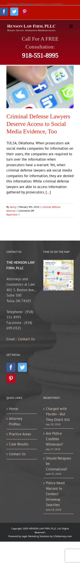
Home (13, 408)
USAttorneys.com (62, 536)
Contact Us (26, 339)
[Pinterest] (10, 378)
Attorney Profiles (15, 421)
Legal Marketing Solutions (35, 536)
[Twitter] (22, 367)
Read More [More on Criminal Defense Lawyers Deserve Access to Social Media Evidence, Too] (11, 214)
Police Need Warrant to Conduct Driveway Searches (55, 494)
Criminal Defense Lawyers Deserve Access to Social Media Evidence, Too (38, 124)
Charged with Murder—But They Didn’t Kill (58, 414)
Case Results (18, 444)
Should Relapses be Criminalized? (58, 464)
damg (13, 206)
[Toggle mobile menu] (71, 26)
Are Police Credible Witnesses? (54, 439)
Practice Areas (20, 434)
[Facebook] (10, 367)
